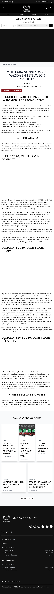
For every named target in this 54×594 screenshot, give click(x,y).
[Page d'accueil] (5, 518)
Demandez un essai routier (12, 91)
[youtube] (34, 526)
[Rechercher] (51, 1)
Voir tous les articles (27, 498)
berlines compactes (35, 124)
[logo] (26, 8)
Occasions (21, 14)
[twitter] (30, 526)
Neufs (7, 14)
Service (34, 14)
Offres (46, 14)
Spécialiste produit (24, 86)
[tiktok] (43, 526)
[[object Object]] (51, 64)
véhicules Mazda (6, 402)
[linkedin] (47, 526)
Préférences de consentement (10, 581)
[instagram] (51, 526)
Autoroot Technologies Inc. (40, 587)
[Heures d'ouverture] (41, 1)
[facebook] (38, 526)
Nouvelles (13, 64)
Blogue (6, 64)
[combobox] (2, 26)
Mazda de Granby (7, 2)
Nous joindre (6, 539)
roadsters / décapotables (32, 126)
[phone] (47, 8)
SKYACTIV (41, 200)
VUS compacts (31, 122)
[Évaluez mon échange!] (51, 25)
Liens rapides (5, 532)
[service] (51, 8)
